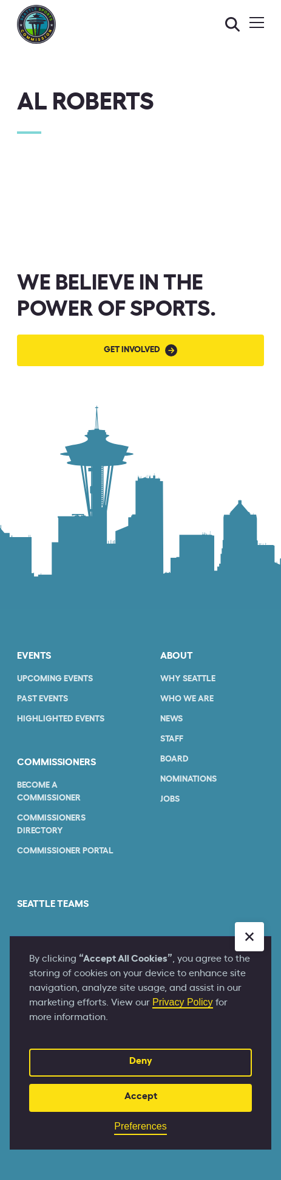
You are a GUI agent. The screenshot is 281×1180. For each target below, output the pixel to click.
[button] (249, 936)
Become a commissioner (49, 791)
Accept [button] (140, 1096)
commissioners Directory (51, 824)
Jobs (170, 799)
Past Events (42, 699)
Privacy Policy (182, 1002)
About (176, 656)
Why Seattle (187, 679)
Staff (171, 739)
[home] (36, 24)
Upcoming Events (55, 679)
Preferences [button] (140, 1126)
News (171, 719)
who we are (187, 699)
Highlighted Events (60, 719)
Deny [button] (140, 1061)
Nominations (188, 779)
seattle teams (53, 904)
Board (174, 759)
